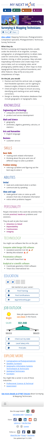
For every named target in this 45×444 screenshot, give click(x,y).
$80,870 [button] (36, 333)
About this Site (15, 435)
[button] (29, 250)
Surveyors (10, 373)
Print (5, 32)
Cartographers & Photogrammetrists (21, 361)
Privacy (23, 435)
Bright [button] (9, 318)
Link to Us (17, 423)
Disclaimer (31, 435)
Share (13, 32)
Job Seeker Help (18, 415)
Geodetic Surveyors (14, 363)
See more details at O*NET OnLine (16, 394)
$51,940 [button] (22, 322)
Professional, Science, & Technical (19, 383)
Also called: (6, 37)
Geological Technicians (15, 371)
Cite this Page (26, 423)
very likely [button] (21, 317)
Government (11, 386)
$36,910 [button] (9, 333)
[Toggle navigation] (5, 404)
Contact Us (28, 415)
